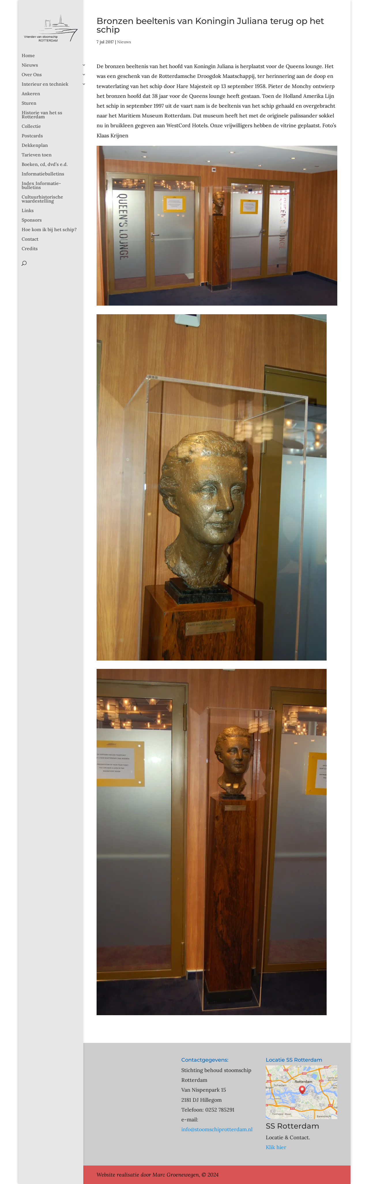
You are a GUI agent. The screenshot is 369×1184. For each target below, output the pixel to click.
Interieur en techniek (45, 84)
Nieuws (30, 65)
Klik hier (276, 1147)
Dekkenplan (35, 145)
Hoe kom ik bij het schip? (49, 229)
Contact (30, 239)
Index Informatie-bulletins (41, 185)
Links (28, 210)
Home (28, 55)
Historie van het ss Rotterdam (42, 115)
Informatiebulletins (43, 174)
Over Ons (32, 74)
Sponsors (32, 220)
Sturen (29, 103)
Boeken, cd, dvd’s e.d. (45, 164)
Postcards (32, 136)
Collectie (31, 126)
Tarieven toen (37, 155)
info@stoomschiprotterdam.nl (217, 1129)
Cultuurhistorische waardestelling (42, 199)
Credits (30, 248)
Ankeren (31, 93)
